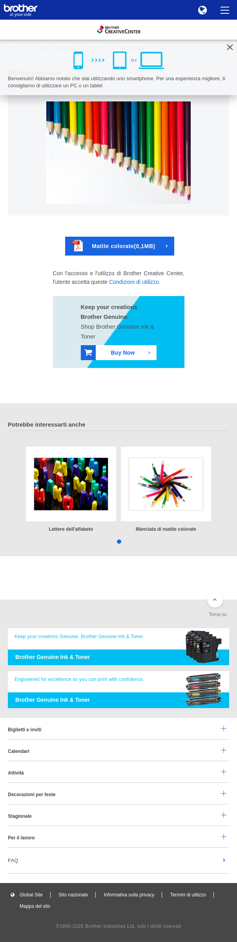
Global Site (31, 895)
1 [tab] (119, 541)
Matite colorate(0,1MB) (113, 246)
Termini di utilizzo (188, 895)
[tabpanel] (71, 490)
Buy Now (109, 352)
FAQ (13, 860)
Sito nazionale (73, 895)
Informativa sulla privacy (129, 895)
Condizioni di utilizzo (134, 282)
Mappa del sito (35, 906)
